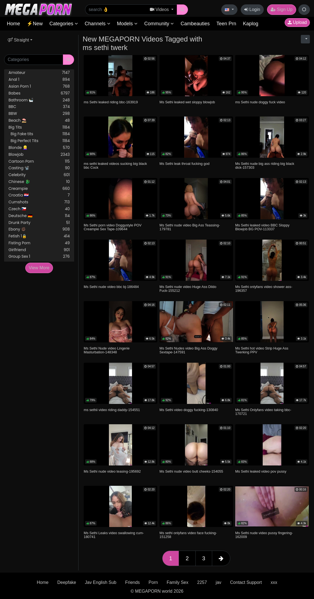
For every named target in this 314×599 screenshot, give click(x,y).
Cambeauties (195, 23)
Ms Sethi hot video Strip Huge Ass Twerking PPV (261, 350)
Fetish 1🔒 (39, 236)
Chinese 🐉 (39, 182)
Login (252, 9)
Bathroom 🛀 (39, 100)
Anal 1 (39, 79)
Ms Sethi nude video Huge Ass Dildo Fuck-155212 (187, 289)
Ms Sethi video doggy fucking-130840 (188, 410)
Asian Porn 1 (39, 86)
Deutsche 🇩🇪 (39, 216)
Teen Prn (226, 23)
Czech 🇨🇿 (39, 209)
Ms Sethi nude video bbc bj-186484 (111, 287)
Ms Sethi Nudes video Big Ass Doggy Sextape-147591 (188, 350)
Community (159, 23)
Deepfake (66, 582)
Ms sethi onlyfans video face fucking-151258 (188, 535)
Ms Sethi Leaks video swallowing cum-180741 (114, 535)
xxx (274, 582)
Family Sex (177, 582)
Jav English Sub (100, 582)
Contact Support (246, 582)
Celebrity (39, 175)
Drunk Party (39, 223)
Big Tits (39, 127)
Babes (39, 93)
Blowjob (39, 154)
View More (39, 267)
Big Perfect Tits (39, 141)
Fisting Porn (39, 243)
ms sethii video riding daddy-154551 (112, 410)
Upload (297, 22)
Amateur (39, 73)
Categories (63, 23)
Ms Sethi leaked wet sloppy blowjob (187, 102)
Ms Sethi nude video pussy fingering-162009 (264, 535)
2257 (202, 582)
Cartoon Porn (39, 161)
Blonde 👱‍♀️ (39, 148)
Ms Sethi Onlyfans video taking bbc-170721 (263, 412)
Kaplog (250, 23)
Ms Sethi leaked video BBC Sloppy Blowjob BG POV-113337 (262, 227)
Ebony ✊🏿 (39, 229)
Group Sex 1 (39, 256)
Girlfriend (39, 250)
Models (127, 23)
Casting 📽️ (39, 168)
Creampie (39, 189)
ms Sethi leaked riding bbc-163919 (111, 102)
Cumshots (39, 202)
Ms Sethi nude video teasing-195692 (112, 471)
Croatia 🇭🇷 (39, 195)
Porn (153, 582)
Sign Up (281, 9)
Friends (132, 582)
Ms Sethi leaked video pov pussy (260, 471)
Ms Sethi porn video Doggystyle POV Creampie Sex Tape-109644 (113, 227)
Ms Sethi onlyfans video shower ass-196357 (263, 289)
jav (218, 582)
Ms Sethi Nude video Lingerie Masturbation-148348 (107, 350)
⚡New (35, 23)
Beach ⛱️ (39, 120)
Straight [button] (18, 40)
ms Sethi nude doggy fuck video (260, 102)
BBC (39, 107)
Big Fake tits (39, 134)
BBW (39, 114)
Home (13, 23)
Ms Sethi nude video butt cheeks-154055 (191, 471)
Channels (97, 23)
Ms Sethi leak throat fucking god (184, 164)
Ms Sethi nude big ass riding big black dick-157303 (264, 166)
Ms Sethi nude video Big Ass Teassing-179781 (189, 227)
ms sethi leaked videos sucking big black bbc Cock (115, 166)
